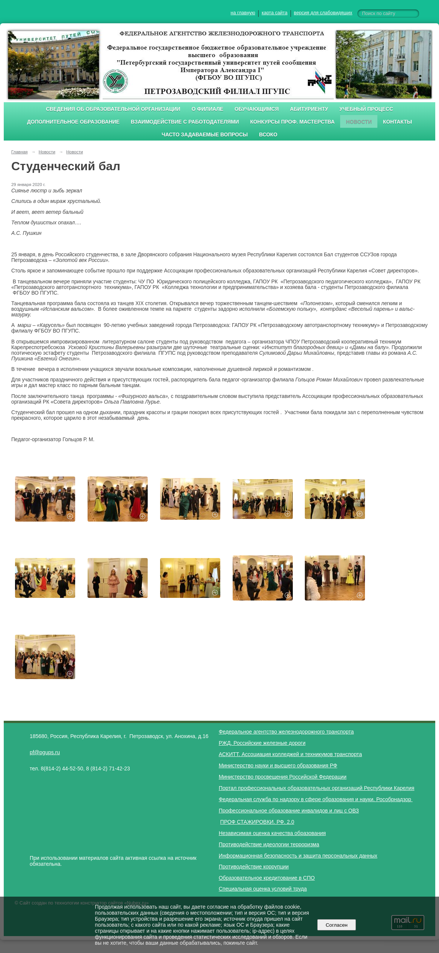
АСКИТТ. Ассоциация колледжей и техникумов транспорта (290, 754)
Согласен (336, 925)
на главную (243, 12)
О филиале (207, 109)
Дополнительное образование (73, 122)
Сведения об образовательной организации (113, 109)
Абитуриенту (309, 109)
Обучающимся (257, 109)
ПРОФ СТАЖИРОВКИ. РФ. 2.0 (257, 822)
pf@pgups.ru (45, 752)
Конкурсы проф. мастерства (292, 122)
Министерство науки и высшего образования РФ (278, 765)
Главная (19, 152)
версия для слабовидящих (323, 12)
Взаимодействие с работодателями (185, 122)
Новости (359, 122)
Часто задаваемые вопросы (205, 135)
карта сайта (275, 12)
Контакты (397, 122)
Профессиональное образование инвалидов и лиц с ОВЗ (289, 811)
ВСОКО (268, 135)
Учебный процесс (366, 109)
